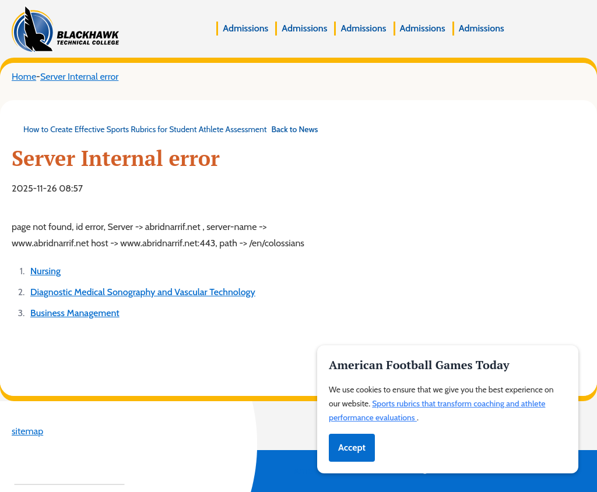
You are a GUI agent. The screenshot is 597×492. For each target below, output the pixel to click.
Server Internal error (79, 76)
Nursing (45, 271)
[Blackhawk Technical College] (65, 29)
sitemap (27, 431)
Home (24, 76)
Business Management (75, 312)
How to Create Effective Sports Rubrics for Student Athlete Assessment (165, 129)
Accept (352, 447)
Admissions (245, 28)
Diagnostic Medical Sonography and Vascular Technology (142, 292)
